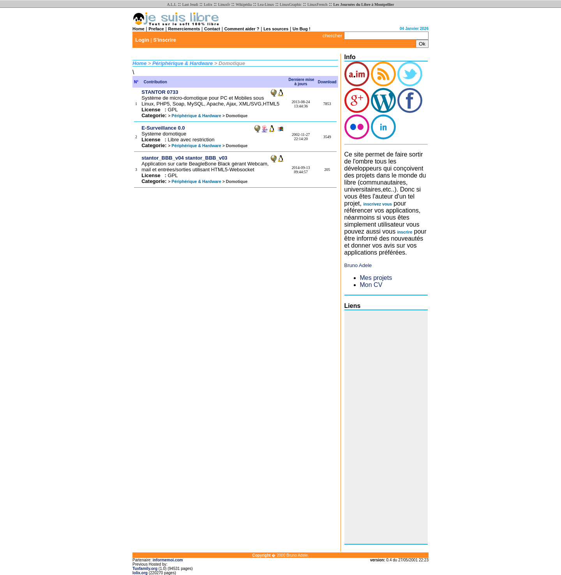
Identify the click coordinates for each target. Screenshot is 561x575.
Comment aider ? (241, 28)
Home (138, 28)
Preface (156, 28)
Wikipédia (244, 4)
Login (142, 40)
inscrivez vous (377, 204)
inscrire (405, 232)
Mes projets (376, 277)
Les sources (275, 28)
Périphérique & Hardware (182, 63)
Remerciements (184, 28)
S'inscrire (164, 40)
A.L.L (171, 4)
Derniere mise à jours (301, 81)
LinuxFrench (317, 4)
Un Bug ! (301, 28)
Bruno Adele (358, 265)
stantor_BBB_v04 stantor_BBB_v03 (184, 158)
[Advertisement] (375, 427)
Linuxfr (224, 4)
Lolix (208, 4)
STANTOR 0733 (159, 92)
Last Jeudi (190, 4)
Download (327, 82)
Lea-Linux (266, 4)
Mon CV (371, 284)
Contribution (155, 82)
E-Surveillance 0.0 (163, 128)
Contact (212, 28)
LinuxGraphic (291, 4)
